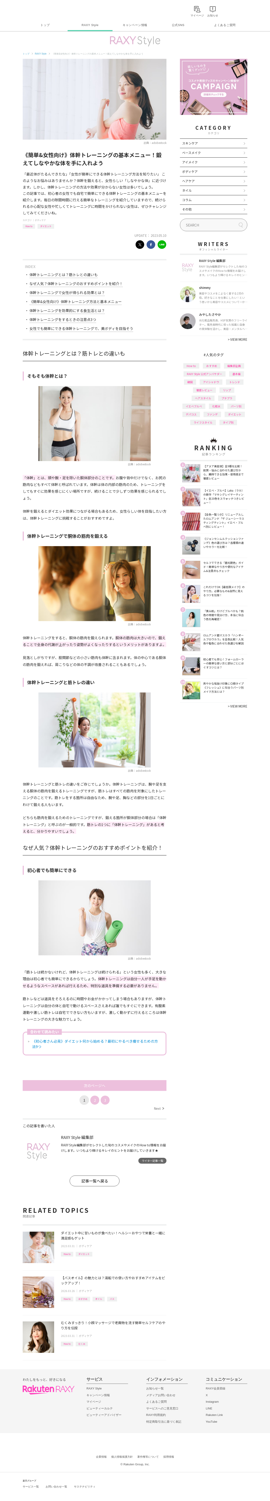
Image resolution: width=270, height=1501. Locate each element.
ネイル (187, 190)
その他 (187, 209)
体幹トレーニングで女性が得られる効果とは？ (67, 292)
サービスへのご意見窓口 (162, 1408)
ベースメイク (191, 152)
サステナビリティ (84, 1486)
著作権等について (148, 1456)
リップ (227, 390)
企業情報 (101, 1456)
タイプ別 (228, 422)
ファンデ (212, 414)
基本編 (236, 374)
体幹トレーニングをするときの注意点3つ (62, 319)
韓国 (190, 382)
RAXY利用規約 (156, 1415)
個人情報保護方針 (122, 1456)
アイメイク (190, 162)
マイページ (93, 1401)
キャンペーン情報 (135, 25)
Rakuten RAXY (42, 10)
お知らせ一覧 (155, 1388)
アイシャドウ (211, 382)
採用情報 (168, 1456)
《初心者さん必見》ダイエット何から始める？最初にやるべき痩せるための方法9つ (95, 1043)
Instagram (212, 1401)
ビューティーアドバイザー (104, 1415)
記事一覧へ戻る (94, 1181)
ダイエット (45, 226)
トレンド (234, 382)
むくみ (81, 1343)
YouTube (211, 1421)
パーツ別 (236, 406)
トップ (45, 25)
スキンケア (190, 143)
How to (28, 226)
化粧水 (216, 406)
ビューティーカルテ (99, 1408)
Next (159, 1108)
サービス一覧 (31, 1486)
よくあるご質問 (225, 25)
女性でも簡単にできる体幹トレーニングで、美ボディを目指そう (81, 328)
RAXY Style (90, 25)
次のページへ (94, 1085)
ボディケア (40, 220)
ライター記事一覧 (152, 1161)
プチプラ (226, 398)
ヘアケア (188, 181)
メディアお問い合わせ (160, 1395)
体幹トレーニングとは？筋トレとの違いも (63, 274)
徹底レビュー (204, 390)
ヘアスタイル (203, 398)
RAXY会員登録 (215, 1388)
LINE (209, 1408)
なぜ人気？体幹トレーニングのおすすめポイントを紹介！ (76, 283)
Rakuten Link (214, 1415)
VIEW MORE (237, 339)
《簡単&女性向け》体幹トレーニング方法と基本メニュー (75, 301)
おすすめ (82, 1299)
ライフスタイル (203, 422)
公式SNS (178, 25)
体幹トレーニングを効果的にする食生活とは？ (67, 310)
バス (112, 1299)
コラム (187, 200)
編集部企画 (234, 366)
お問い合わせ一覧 (56, 1486)
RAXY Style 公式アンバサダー (204, 374)
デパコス (191, 414)
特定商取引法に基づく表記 (163, 1421)
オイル (98, 1299)
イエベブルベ (194, 406)
